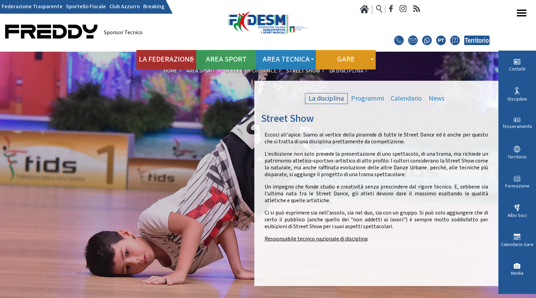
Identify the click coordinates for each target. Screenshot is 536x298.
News (436, 98)
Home (170, 71)
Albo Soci (517, 215)
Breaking (153, 7)
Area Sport (226, 58)
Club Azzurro (124, 7)
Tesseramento (517, 127)
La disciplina (326, 98)
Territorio (517, 157)
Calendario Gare (517, 245)
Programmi (367, 98)
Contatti (517, 69)
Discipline (517, 99)
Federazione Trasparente (32, 7)
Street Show (303, 71)
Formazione (517, 186)
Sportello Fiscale (86, 7)
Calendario (406, 98)
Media (517, 273)
